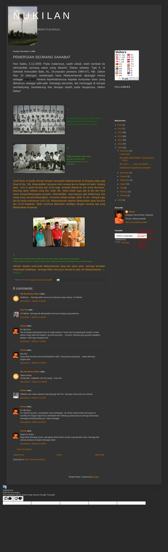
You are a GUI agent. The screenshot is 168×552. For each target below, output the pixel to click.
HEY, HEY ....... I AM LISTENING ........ (136, 164)
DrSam (23, 390)
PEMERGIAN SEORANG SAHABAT (135, 168)
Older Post (99, 455)
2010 (120, 144)
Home (59, 455)
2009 (120, 147)
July (122, 188)
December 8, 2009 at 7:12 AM (33, 398)
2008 (120, 200)
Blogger (95, 477)
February (124, 192)
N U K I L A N (41, 15)
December (125, 151)
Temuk (23, 326)
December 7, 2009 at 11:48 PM (33, 382)
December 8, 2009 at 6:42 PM (33, 444)
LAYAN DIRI (125, 154)
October (123, 176)
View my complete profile (136, 222)
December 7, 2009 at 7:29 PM (33, 363)
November (125, 173)
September (125, 180)
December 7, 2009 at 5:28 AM (33, 301)
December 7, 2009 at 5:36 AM (33, 317)
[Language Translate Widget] (131, 235)
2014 (120, 129)
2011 (120, 140)
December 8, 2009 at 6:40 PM (33, 422)
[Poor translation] (18, 498)
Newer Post (19, 455)
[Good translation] (8, 498)
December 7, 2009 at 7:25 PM (33, 341)
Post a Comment (24, 449)
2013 (120, 132)
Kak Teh (24, 310)
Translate (122, 243)
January (123, 195)
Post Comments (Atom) (35, 459)
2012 (120, 136)
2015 (120, 125)
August (123, 184)
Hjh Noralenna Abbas (30, 294)
